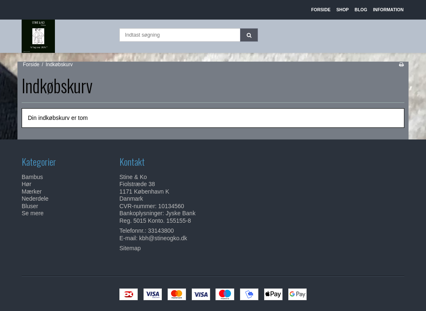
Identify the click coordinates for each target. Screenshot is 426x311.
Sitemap (130, 248)
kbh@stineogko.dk (163, 238)
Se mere (33, 213)
